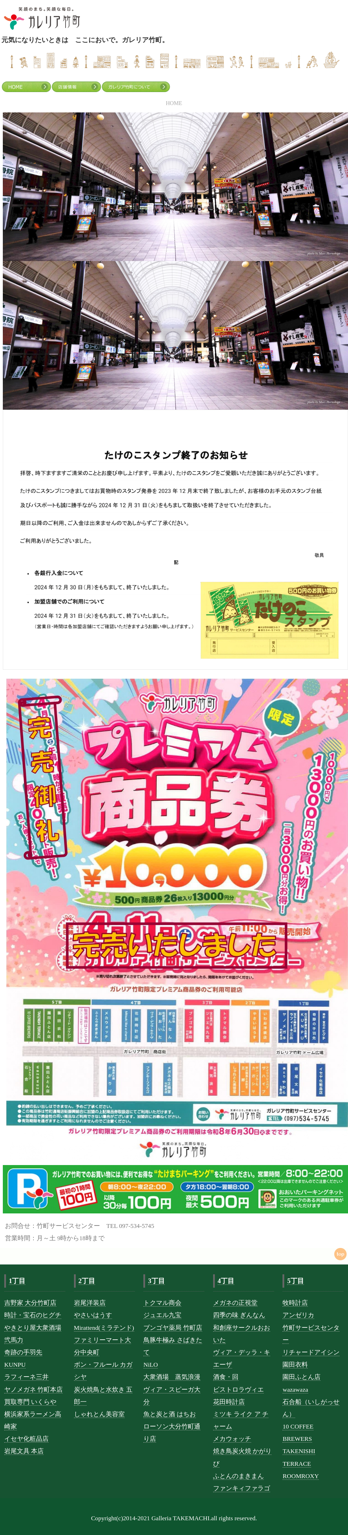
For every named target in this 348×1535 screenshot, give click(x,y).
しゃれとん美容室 (99, 1414)
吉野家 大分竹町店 (30, 1302)
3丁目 (156, 1280)
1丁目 (17, 1280)
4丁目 (226, 1280)
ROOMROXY (300, 1475)
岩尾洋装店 (90, 1302)
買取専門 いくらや (30, 1401)
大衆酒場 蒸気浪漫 (171, 1376)
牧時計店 (295, 1302)
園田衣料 (295, 1364)
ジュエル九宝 (162, 1315)
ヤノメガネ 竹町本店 (33, 1389)
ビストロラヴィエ (238, 1389)
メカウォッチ (232, 1438)
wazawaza (295, 1389)
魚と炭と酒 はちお (169, 1414)
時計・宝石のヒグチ (32, 1315)
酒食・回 (225, 1376)
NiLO (150, 1364)
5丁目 (295, 1280)
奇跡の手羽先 (23, 1352)
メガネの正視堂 (235, 1302)
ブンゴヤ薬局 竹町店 (172, 1327)
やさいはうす (93, 1315)
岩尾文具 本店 (24, 1451)
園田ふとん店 (301, 1376)
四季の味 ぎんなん (239, 1315)
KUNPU (15, 1364)
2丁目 (87, 1280)
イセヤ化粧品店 (26, 1438)
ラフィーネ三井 (26, 1376)
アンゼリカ (298, 1315)
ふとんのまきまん (238, 1475)
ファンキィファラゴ (241, 1488)
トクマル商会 (162, 1302)
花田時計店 (229, 1401)
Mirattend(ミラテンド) (104, 1327)
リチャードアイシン (311, 1352)
